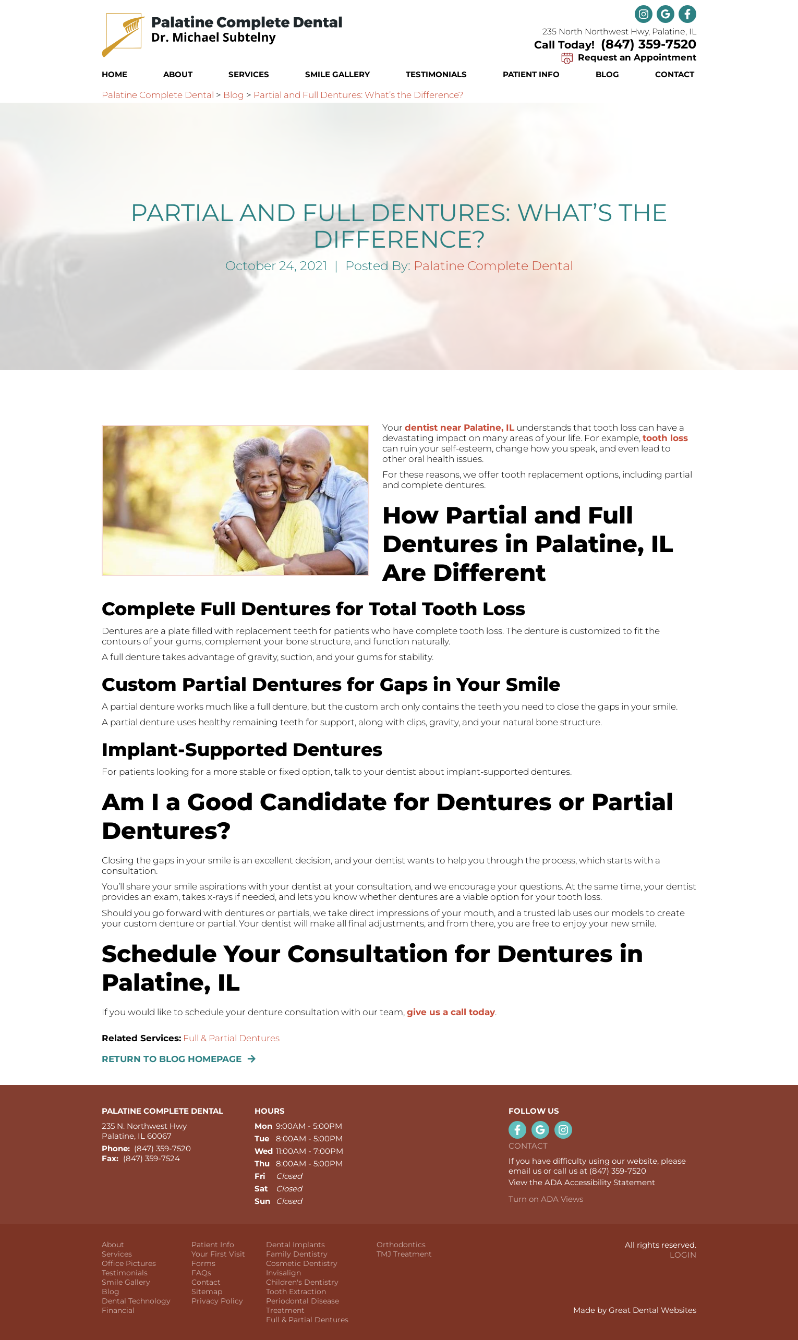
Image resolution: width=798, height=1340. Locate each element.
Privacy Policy (217, 1301)
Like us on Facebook (687, 14)
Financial (118, 1310)
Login (683, 1255)
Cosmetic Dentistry (301, 1263)
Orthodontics (401, 1244)
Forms (203, 1263)
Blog (607, 74)
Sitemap (206, 1291)
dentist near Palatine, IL (459, 427)
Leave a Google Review (665, 14)
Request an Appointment (627, 57)
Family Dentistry (297, 1254)
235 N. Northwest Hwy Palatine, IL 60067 (144, 1131)
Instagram (643, 14)
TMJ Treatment (404, 1254)
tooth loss (665, 438)
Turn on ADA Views (546, 1199)
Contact (674, 74)
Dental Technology (136, 1301)
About (113, 1244)
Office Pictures (129, 1263)
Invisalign (283, 1272)
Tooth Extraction (296, 1291)
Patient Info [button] (531, 74)
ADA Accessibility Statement (600, 1182)
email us (525, 1171)
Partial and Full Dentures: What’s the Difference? (358, 95)
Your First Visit (218, 1254)
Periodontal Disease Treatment (302, 1305)
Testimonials (436, 74)
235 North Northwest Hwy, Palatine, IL (619, 31)
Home (114, 74)
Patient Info (212, 1244)
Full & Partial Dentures (231, 1038)
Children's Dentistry (302, 1282)
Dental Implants (295, 1244)
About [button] (177, 74)
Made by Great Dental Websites (634, 1310)
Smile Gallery (337, 74)
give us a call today (451, 1012)
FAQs (201, 1272)
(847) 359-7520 (648, 44)
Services (248, 74)
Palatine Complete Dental (158, 95)
